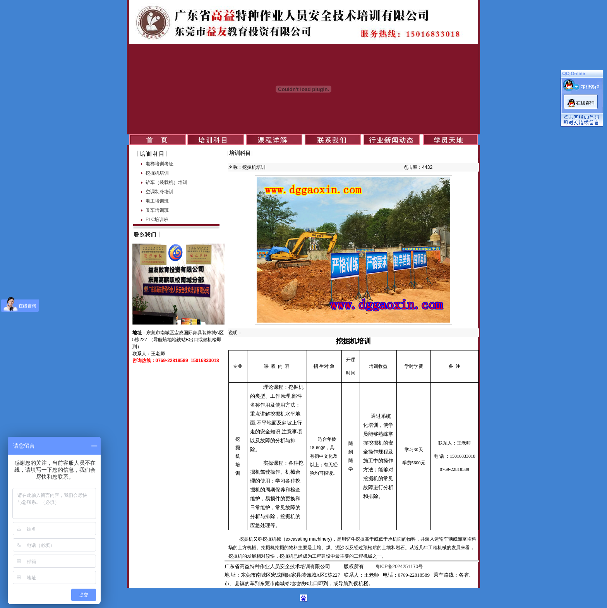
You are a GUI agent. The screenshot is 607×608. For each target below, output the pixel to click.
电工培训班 (157, 201)
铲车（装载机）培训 (166, 182)
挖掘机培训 (157, 173)
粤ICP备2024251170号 (399, 566)
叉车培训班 (157, 210)
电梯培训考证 (159, 164)
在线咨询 (585, 103)
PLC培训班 (157, 219)
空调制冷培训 (159, 191)
